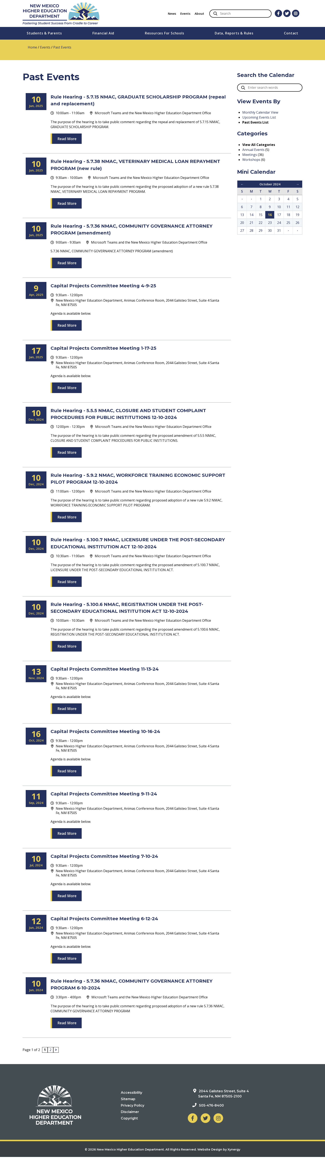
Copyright (129, 1125)
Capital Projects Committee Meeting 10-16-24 (114, 738)
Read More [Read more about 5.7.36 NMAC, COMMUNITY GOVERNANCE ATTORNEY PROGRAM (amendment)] (66, 262)
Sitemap (128, 1106)
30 (270, 230)
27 (242, 230)
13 (242, 214)
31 (279, 230)
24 (279, 222)
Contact (291, 33)
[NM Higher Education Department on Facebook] (193, 1125)
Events (185, 13)
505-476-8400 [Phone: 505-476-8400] (211, 1112)
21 (251, 222)
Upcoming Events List (259, 117)
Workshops (251, 159)
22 (260, 222)
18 (288, 214)
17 (279, 214)
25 (288, 222)
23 (270, 222)
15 (260, 214)
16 (270, 214)
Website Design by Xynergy (218, 1156)
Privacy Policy (132, 1112)
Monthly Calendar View (260, 112)
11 (288, 207)
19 (297, 214)
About (199, 13)
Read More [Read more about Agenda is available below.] (66, 325)
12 (297, 207)
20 (242, 222)
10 (279, 207)
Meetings (249, 154)
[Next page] (56, 1057)
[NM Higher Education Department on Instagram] (218, 1125)
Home (32, 47)
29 (260, 230)
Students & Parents (44, 33)
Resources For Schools (164, 33)
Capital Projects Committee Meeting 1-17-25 (111, 348)
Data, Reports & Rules (234, 33)
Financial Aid (103, 33)
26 (297, 222)
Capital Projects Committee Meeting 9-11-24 (112, 800)
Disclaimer (130, 1119)
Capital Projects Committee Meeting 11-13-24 (113, 675)
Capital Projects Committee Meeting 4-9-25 (111, 285)
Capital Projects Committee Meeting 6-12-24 (113, 925)
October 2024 (270, 184)
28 (251, 230)
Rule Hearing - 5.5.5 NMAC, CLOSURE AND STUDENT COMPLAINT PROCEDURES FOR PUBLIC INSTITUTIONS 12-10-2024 (133, 417)
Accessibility (131, 1099)
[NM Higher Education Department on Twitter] (205, 1125)
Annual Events (253, 149)
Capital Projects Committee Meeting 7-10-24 (112, 862)
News (172, 13)
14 (251, 214)
